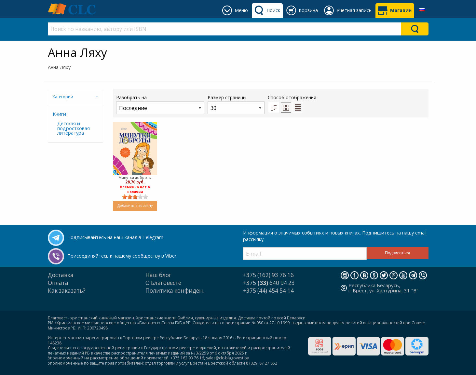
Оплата (58, 283)
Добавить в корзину (135, 205)
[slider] (135, 196)
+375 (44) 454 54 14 (268, 290)
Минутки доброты (135, 177)
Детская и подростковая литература (73, 128)
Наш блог (158, 275)
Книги (59, 114)
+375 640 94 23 (269, 283)
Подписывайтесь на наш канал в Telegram (115, 237)
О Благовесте (163, 283)
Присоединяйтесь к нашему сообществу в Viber (121, 256)
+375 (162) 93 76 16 (268, 275)
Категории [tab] (63, 97)
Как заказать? (67, 290)
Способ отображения (292, 103)
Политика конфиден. (174, 290)
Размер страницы (236, 104)
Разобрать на (160, 104)
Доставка (61, 275)
